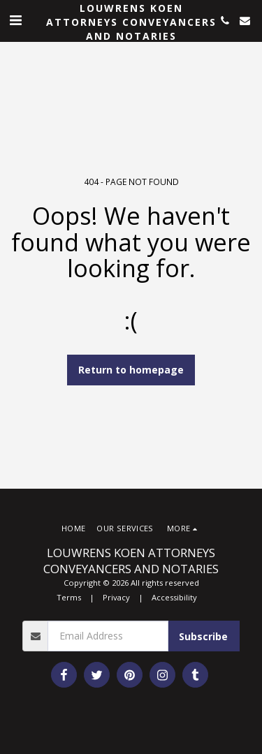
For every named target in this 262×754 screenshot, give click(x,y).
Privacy (116, 597)
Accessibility (174, 597)
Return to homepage (131, 369)
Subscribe (203, 636)
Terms (69, 597)
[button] (15, 20)
